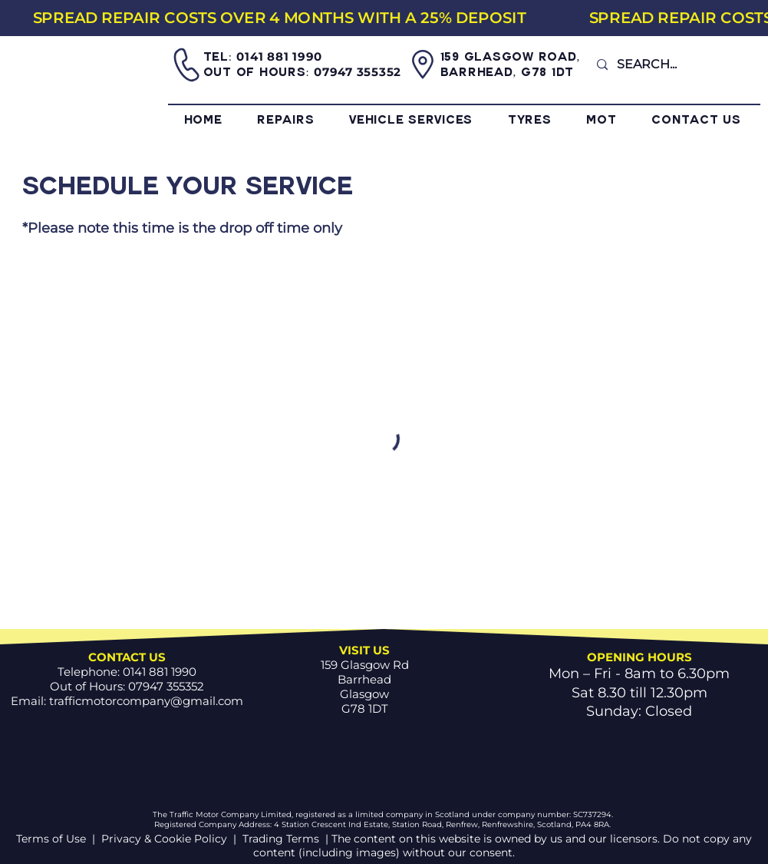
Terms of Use (52, 839)
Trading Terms (280, 839)
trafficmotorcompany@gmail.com (146, 701)
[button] (303, 121)
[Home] (85, 82)
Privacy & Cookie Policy (164, 839)
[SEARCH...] (672, 64)
